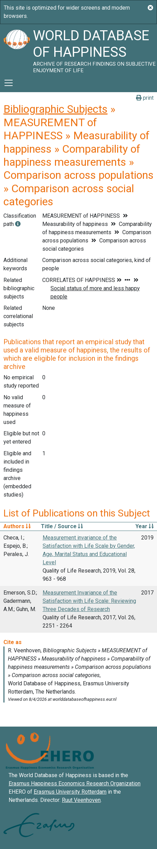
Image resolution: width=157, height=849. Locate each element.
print (145, 98)
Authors (17, 526)
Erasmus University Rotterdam (70, 791)
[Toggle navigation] (8, 82)
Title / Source (62, 526)
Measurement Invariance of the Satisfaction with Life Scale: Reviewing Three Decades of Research (89, 600)
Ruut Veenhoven (81, 800)
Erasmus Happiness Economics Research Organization (75, 783)
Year (144, 526)
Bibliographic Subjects (55, 109)
